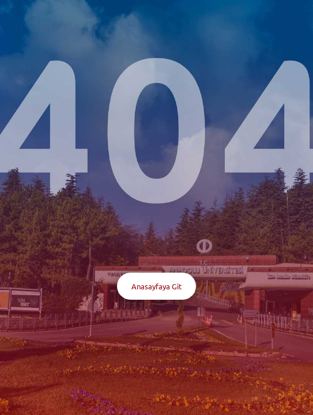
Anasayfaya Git (156, 286)
